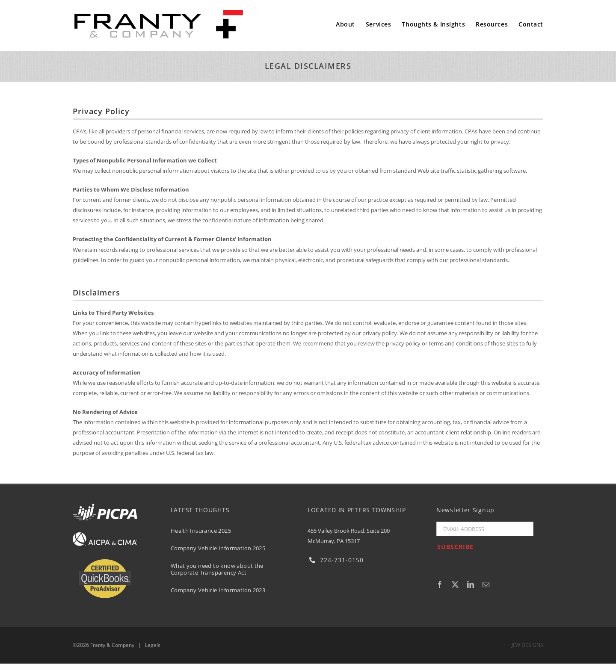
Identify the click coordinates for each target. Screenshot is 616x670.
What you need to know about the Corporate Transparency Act (217, 569)
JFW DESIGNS (527, 645)
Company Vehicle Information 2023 (218, 590)
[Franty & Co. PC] (158, 12)
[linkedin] (470, 584)
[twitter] (455, 584)
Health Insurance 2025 (201, 530)
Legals (152, 645)
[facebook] (439, 584)
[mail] (486, 584)
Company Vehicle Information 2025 (218, 548)
